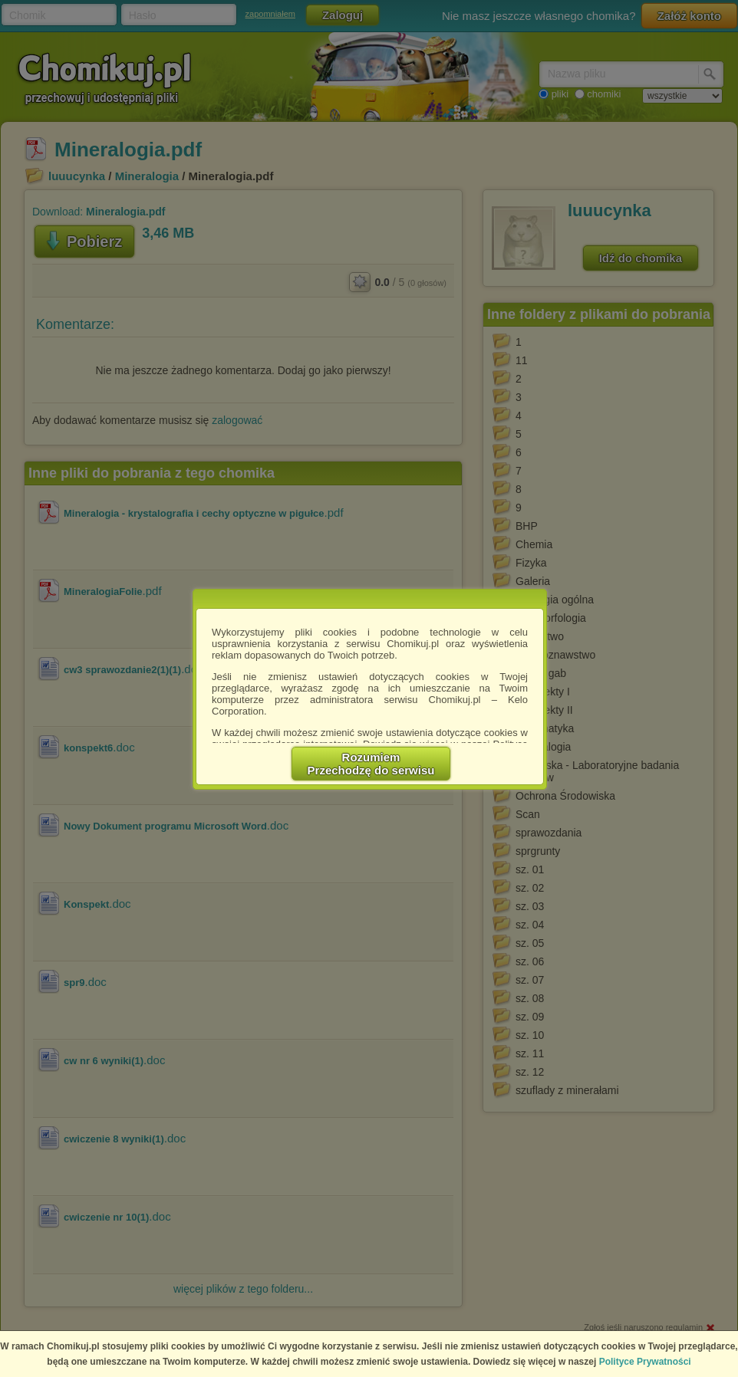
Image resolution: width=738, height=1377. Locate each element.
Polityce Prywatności (645, 1361)
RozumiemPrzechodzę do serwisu (371, 764)
